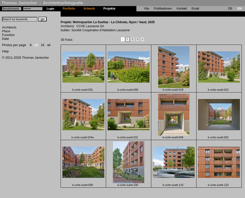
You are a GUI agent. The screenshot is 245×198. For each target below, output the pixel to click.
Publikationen (163, 8)
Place (6, 31)
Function (8, 35)
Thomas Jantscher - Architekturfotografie (42, 3)
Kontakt (182, 8)
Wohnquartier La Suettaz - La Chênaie (146, 14)
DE (230, 8)
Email (195, 8)
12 (36, 45)
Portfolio (69, 8)
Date (5, 39)
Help (5, 51)
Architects (9, 27)
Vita (146, 8)
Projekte (109, 8)
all (49, 45)
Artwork (89, 8)
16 (42, 45)
